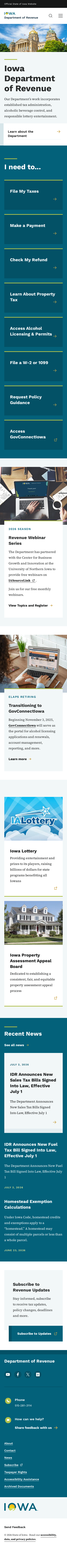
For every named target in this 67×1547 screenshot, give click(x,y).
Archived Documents (19, 1486)
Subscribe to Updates (37, 1333)
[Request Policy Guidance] (33, 400)
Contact (10, 1450)
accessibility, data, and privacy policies (30, 1537)
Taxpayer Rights (15, 1472)
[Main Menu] (60, 16)
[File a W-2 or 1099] (33, 366)
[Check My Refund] (33, 263)
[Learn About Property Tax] (33, 298)
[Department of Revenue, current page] (13, 13)
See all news (16, 1045)
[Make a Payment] (33, 229)
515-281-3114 (23, 1405)
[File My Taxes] (33, 195)
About (8, 1443)
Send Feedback (15, 1527)
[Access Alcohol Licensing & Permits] (33, 332)
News (8, 1457)
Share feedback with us (36, 1428)
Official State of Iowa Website (20, 4)
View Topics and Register (31, 605)
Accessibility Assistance (21, 1479)
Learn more (20, 759)
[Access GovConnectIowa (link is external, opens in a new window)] (33, 435)
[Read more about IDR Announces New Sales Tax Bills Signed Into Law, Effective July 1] (55, 1122)
